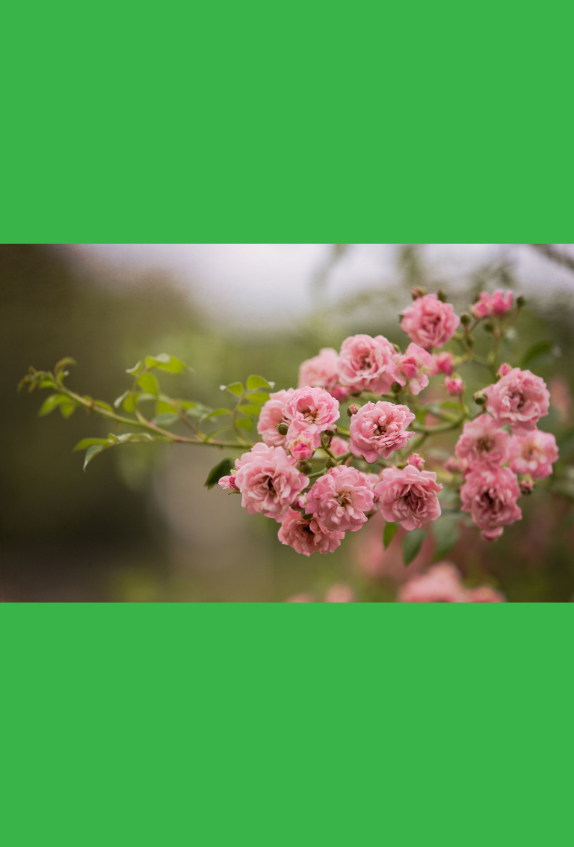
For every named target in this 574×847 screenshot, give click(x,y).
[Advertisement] (294, 119)
